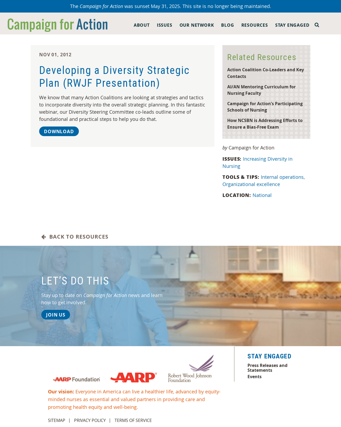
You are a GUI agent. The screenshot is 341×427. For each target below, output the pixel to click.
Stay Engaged (292, 25)
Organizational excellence (251, 184)
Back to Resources (74, 237)
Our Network (197, 25)
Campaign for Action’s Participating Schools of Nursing (265, 106)
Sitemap (56, 420)
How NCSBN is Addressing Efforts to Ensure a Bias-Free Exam (265, 123)
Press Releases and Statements (267, 367)
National (263, 195)
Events (254, 376)
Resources (254, 25)
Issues (164, 25)
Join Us (55, 315)
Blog (227, 25)
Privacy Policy (90, 420)
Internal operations (283, 177)
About (142, 25)
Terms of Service (133, 420)
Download (59, 131)
